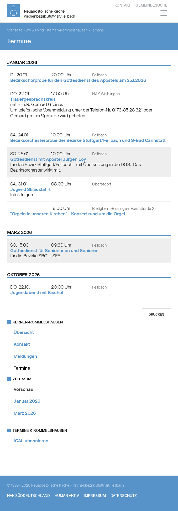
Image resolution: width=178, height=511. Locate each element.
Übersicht (24, 332)
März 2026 (25, 413)
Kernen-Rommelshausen (67, 30)
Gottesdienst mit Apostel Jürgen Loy (48, 159)
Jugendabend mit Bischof (36, 292)
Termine (22, 368)
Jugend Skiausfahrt (30, 189)
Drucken (156, 314)
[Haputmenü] (163, 13)
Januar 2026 (27, 401)
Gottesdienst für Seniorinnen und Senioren (54, 250)
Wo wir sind (34, 30)
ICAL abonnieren (31, 441)
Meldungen (25, 356)
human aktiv (67, 495)
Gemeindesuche (151, 5)
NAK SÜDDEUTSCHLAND (28, 495)
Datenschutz (124, 495)
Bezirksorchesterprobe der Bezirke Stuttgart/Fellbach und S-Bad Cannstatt (88, 140)
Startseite (14, 30)
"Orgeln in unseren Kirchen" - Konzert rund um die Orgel (67, 214)
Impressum (95, 495)
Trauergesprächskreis (33, 99)
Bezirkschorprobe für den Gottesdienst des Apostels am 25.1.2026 (78, 80)
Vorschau (23, 389)
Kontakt (122, 5)
